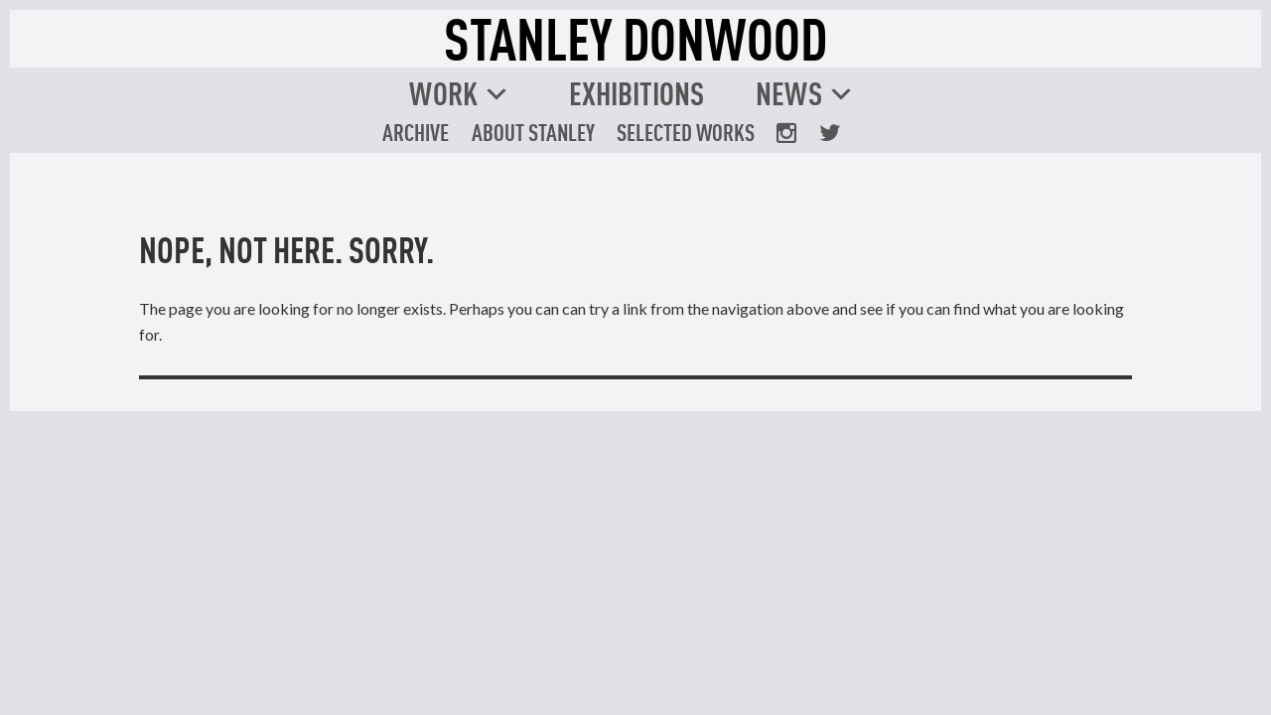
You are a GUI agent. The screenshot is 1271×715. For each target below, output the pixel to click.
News (789, 93)
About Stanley (533, 132)
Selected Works (686, 132)
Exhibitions (636, 93)
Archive (415, 132)
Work (443, 93)
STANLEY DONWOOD (635, 38)
